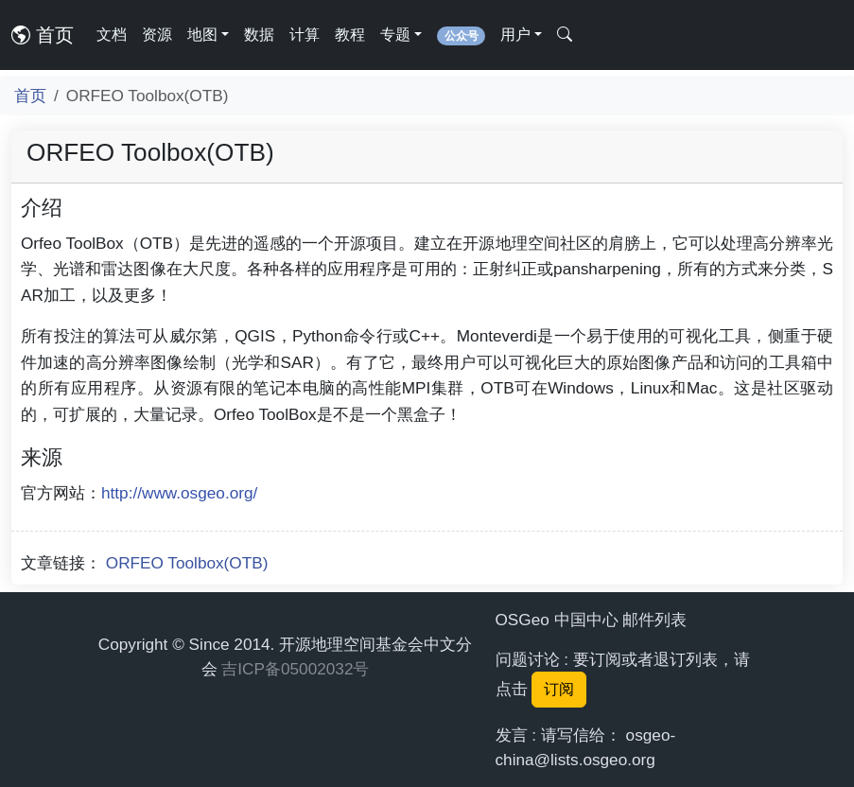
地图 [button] (202, 34)
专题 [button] (395, 34)
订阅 (559, 689)
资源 (157, 34)
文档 (111, 34)
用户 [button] (515, 34)
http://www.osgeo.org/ (179, 492)
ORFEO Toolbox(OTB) (187, 562)
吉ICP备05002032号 (295, 668)
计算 (304, 34)
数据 (259, 34)
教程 (350, 34)
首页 (42, 35)
